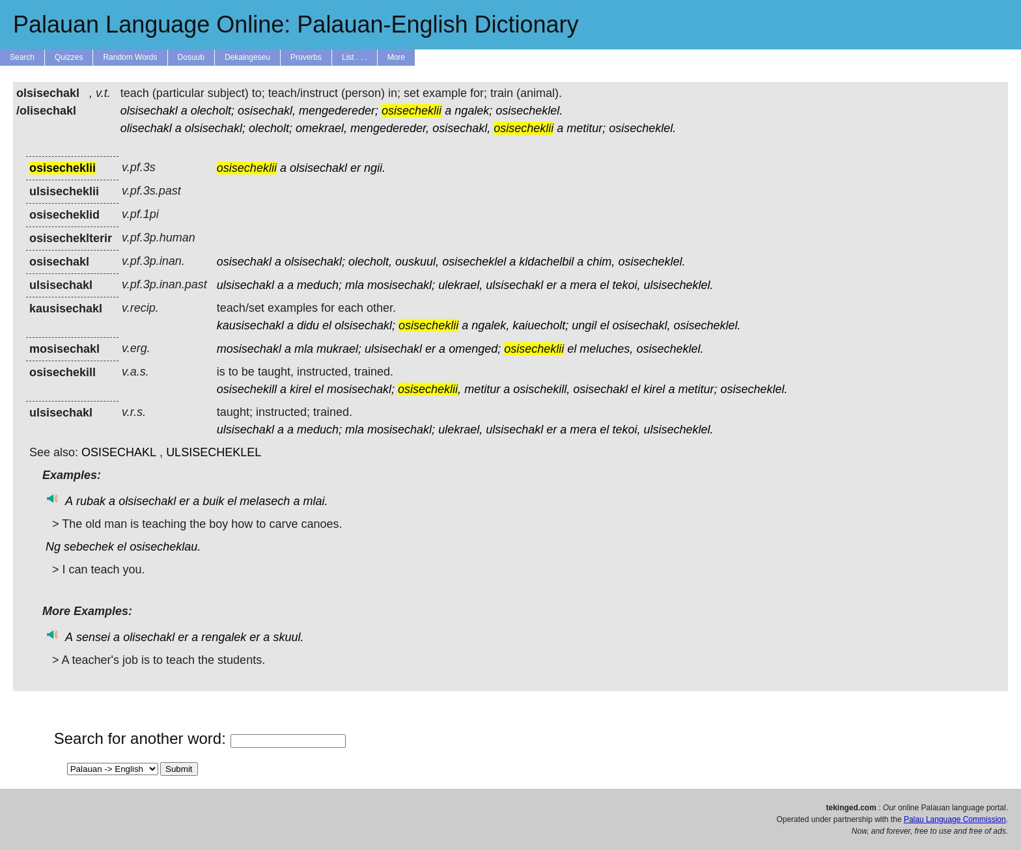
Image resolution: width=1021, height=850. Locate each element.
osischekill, (541, 389)
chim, (601, 261)
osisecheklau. (165, 546)
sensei (93, 637)
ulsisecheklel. (678, 285)
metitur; (586, 128)
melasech (265, 501)
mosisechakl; (401, 285)
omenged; (475, 348)
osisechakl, (267, 110)
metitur (482, 389)
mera (583, 285)
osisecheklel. (529, 110)
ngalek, (490, 325)
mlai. (315, 501)
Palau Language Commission (955, 819)
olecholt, (370, 261)
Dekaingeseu (247, 57)
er (355, 167)
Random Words (130, 57)
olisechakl (146, 128)
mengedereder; (338, 110)
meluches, (606, 348)
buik (213, 501)
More (396, 57)
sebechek (89, 546)
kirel (300, 389)
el (604, 285)
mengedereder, (389, 128)
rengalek (223, 637)
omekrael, (321, 128)
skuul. (288, 637)
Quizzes (69, 57)
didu (308, 325)
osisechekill (247, 389)
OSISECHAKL (118, 452)
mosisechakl (249, 348)
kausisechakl (250, 325)
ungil (584, 325)
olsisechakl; (215, 128)
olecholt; (212, 110)
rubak (90, 501)
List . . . (354, 57)
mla (354, 285)
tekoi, (626, 285)
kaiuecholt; (540, 325)
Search (22, 57)
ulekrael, (460, 285)
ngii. (374, 167)
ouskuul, (417, 261)
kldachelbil (546, 261)
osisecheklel (474, 261)
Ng (53, 546)
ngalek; (473, 110)
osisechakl (244, 261)
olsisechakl (149, 110)
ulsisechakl (245, 285)
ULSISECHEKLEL (213, 452)
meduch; (319, 285)
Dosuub (191, 57)
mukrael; (338, 348)
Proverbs (306, 57)
